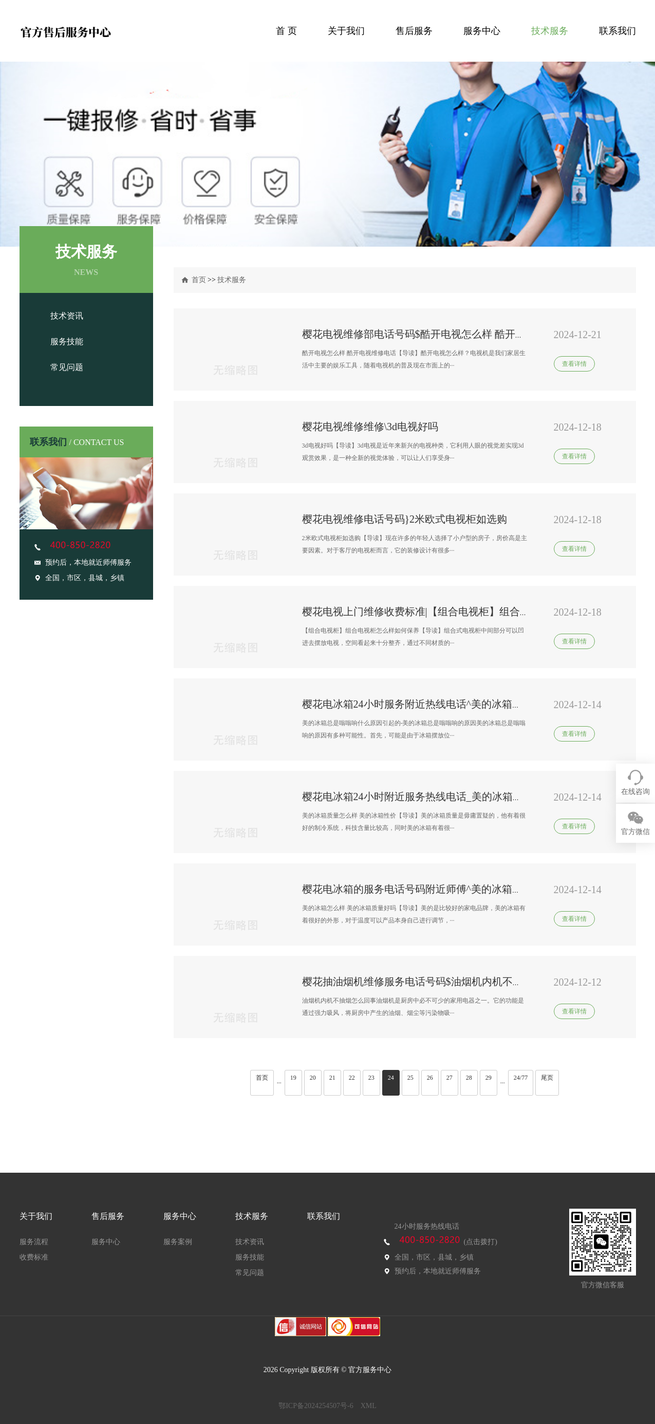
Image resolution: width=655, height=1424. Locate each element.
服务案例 (177, 1242)
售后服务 (414, 31)
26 (430, 1077)
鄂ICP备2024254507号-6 (315, 1406)
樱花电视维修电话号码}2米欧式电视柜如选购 (405, 519)
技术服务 (549, 31)
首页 (199, 280)
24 (391, 1077)
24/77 (521, 1077)
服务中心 (481, 31)
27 (449, 1077)
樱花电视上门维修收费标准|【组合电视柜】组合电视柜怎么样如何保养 (462, 611)
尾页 (547, 1077)
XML (369, 1406)
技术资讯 (66, 315)
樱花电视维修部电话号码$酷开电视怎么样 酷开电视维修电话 (439, 334)
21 (332, 1077)
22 (352, 1077)
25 (410, 1077)
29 (488, 1077)
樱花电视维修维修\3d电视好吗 (370, 426)
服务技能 (66, 341)
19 (293, 1077)
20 (313, 1077)
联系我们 (617, 31)
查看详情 (574, 363)
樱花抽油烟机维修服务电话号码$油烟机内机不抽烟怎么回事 (438, 981)
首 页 (286, 31)
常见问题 (66, 367)
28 (469, 1077)
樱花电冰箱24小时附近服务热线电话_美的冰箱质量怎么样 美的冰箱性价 (465, 796)
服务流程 (34, 1242)
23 (371, 1077)
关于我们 (346, 31)
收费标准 (34, 1257)
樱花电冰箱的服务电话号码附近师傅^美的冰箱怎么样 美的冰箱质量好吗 (465, 889)
